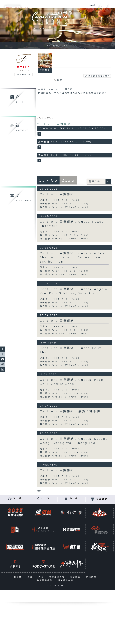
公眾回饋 (102, 499)
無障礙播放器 (45, 580)
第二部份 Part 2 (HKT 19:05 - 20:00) (65, 207)
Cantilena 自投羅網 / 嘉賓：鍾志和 (70, 411)
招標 (41, 577)
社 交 (46, 498)
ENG (90, 5)
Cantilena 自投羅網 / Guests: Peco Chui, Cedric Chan (71, 382)
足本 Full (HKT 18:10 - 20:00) (60, 200)
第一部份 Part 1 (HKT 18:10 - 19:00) (64, 204)
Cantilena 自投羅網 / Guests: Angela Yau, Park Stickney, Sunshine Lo (73, 291)
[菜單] (111, 4)
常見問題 (76, 577)
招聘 (30, 577)
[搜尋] (102, 5)
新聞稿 (18, 577)
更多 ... (40, 491)
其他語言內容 (66, 580)
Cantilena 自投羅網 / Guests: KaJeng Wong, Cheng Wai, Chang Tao (74, 441)
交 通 (17, 498)
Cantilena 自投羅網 (54, 124)
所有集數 (45, 70)
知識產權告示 (57, 577)
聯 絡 (74, 498)
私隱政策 (92, 577)
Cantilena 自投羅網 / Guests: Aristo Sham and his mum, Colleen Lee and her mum (73, 257)
